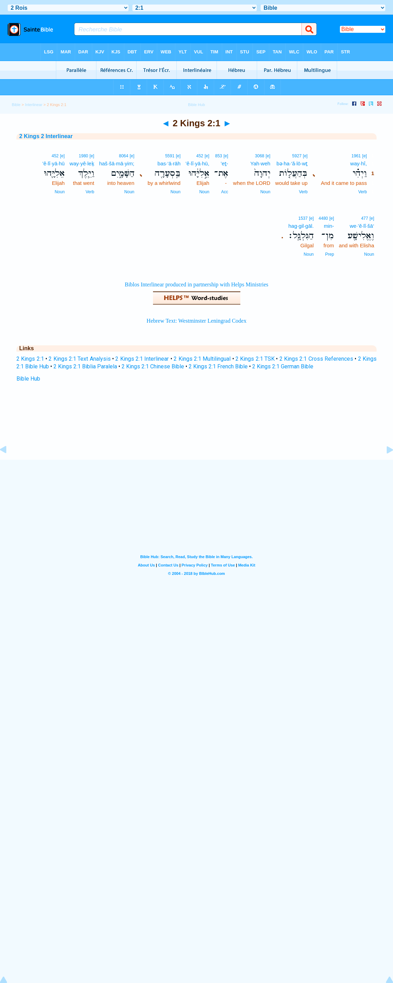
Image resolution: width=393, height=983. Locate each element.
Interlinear (33, 105)
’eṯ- (224, 163)
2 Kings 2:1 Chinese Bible (153, 366)
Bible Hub (28, 378)
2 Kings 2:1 (30, 358)
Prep (329, 254)
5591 (170, 155)
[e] (364, 155)
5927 (296, 155)
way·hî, (358, 163)
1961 (356, 155)
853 (218, 155)
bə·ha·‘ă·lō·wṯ (292, 163)
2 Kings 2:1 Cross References (316, 358)
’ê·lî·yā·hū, (197, 163)
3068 (259, 155)
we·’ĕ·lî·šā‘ (362, 226)
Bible (16, 105)
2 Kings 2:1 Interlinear (142, 358)
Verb (362, 191)
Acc (224, 191)
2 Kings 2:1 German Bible (282, 366)
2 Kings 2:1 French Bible (218, 366)
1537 (303, 218)
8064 (123, 155)
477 (364, 218)
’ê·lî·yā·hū (53, 163)
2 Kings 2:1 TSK (255, 358)
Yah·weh (260, 163)
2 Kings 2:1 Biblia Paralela (85, 366)
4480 (323, 218)
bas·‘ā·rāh (169, 163)
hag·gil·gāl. (301, 226)
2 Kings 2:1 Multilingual (202, 358)
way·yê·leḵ (82, 163)
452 (199, 155)
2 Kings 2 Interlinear (46, 136)
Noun (265, 191)
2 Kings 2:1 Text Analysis (79, 358)
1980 (83, 155)
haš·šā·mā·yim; (116, 163)
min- (329, 226)
